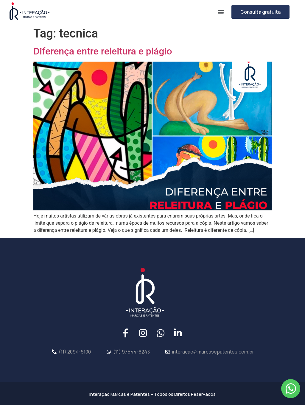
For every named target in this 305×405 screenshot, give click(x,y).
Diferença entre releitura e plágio (102, 51)
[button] (220, 12)
